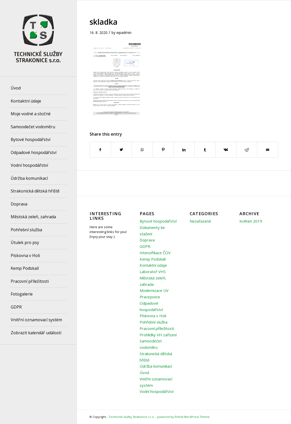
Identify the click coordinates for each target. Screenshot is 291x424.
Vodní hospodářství (157, 391)
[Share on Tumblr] (205, 149)
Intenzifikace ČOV (155, 252)
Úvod (144, 372)
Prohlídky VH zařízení (158, 334)
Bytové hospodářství (158, 221)
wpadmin (123, 32)
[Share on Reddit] (246, 149)
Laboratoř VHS (153, 271)
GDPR (145, 246)
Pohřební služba (153, 322)
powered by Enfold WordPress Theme (183, 417)
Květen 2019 (250, 221)
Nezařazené (200, 221)
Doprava (147, 239)
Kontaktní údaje (153, 265)
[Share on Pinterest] (163, 149)
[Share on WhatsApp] (142, 149)
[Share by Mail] (267, 149)
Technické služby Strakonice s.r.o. (131, 417)
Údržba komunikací (156, 366)
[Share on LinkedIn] (184, 149)
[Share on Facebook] (100, 149)
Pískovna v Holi (153, 315)
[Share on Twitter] (121, 149)
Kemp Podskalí (153, 259)
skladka (103, 22)
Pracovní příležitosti (157, 328)
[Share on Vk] (225, 149)
